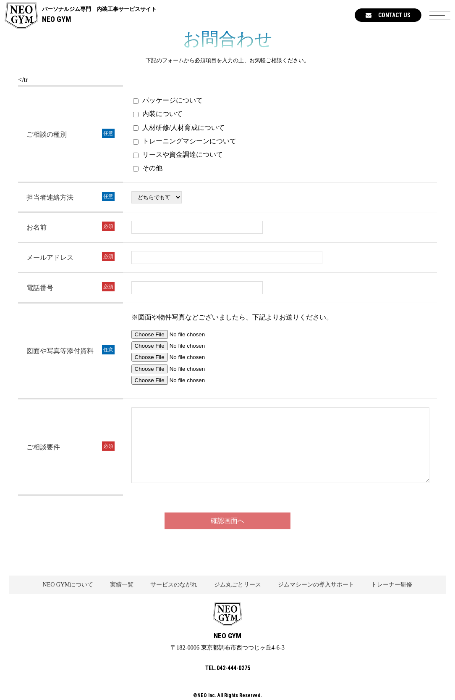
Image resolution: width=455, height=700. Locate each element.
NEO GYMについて (68, 584)
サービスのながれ (173, 584)
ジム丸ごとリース (237, 584)
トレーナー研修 (391, 584)
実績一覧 (121, 584)
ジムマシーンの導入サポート (316, 584)
